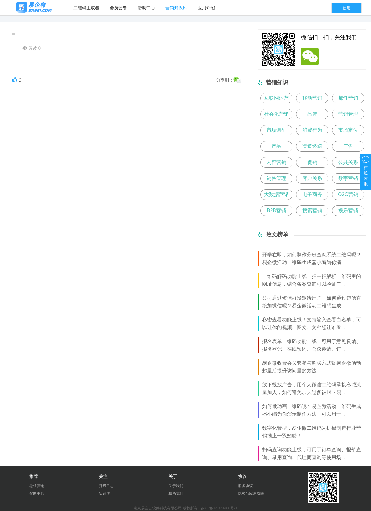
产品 (276, 146)
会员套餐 (118, 8)
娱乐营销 (348, 210)
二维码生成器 (86, 8)
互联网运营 (276, 97)
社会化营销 (276, 113)
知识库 (104, 493)
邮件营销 (348, 97)
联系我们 (175, 493)
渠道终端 (312, 146)
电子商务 (312, 194)
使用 (346, 8)
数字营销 (348, 178)
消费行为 (312, 130)
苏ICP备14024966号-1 (219, 508)
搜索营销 (312, 210)
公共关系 (348, 162)
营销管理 (348, 113)
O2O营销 (348, 194)
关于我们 (175, 485)
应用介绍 (206, 8)
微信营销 (36, 485)
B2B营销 (276, 210)
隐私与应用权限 (251, 493)
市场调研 (276, 130)
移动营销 (312, 97)
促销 (312, 162)
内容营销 (276, 162)
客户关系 (312, 178)
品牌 (312, 113)
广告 (348, 146)
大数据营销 (276, 194)
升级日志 (106, 485)
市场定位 (348, 130)
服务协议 (245, 485)
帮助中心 (146, 8)
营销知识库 (176, 8)
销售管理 (276, 178)
